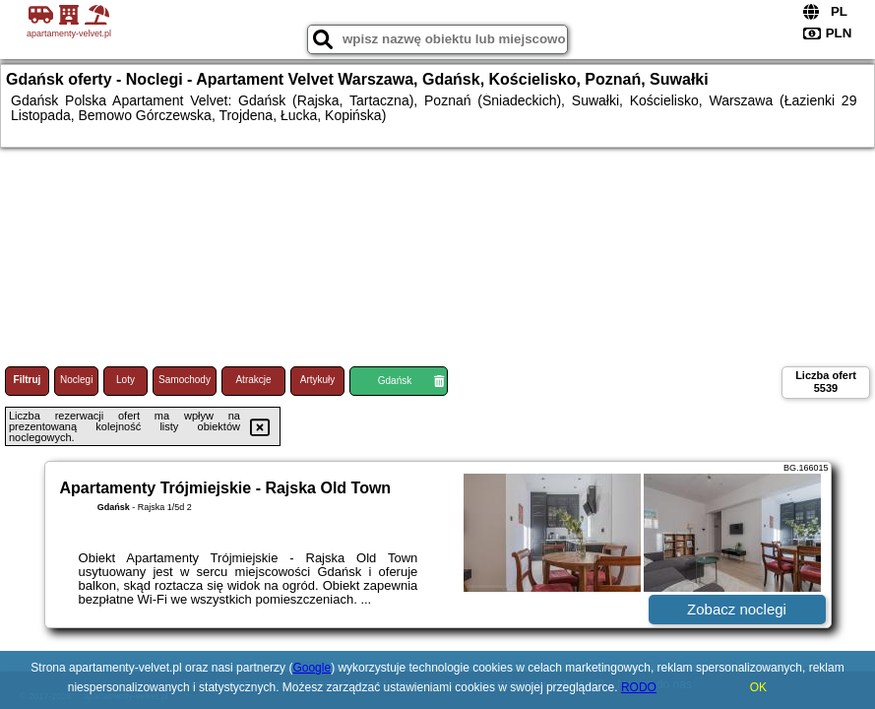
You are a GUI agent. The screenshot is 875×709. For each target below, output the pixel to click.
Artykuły (318, 379)
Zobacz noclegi (736, 609)
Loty (125, 379)
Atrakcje (253, 379)
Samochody (184, 379)
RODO (638, 687)
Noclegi (76, 379)
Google (311, 668)
